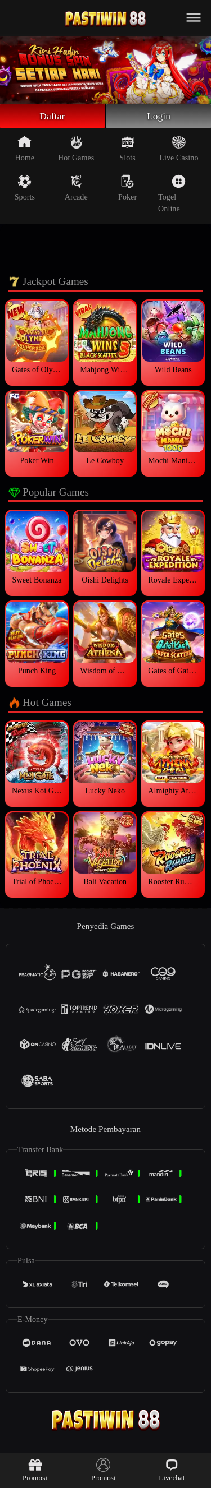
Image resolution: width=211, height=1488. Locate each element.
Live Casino (178, 149)
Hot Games (76, 149)
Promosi (35, 1470)
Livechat (172, 1470)
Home (25, 149)
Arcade (76, 188)
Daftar (52, 116)
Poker (127, 188)
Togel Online (172, 194)
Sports (25, 188)
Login (158, 116)
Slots (127, 149)
